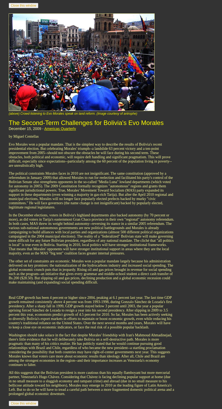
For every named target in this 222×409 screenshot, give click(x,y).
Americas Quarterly (60, 129)
